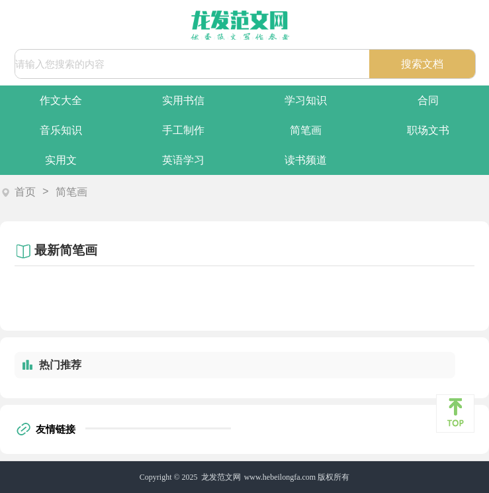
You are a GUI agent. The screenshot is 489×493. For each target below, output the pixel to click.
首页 (25, 191)
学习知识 (306, 100)
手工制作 (183, 130)
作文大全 (61, 100)
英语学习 (183, 160)
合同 (428, 100)
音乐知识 (61, 130)
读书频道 (306, 160)
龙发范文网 (221, 477)
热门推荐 (60, 364)
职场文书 (428, 130)
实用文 (61, 160)
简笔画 (306, 130)
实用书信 (183, 100)
